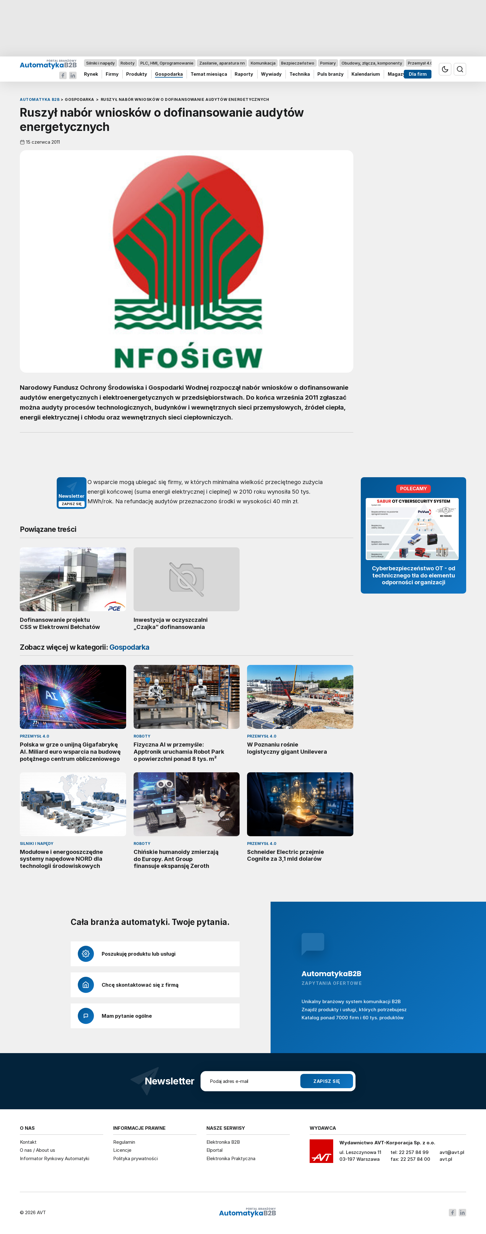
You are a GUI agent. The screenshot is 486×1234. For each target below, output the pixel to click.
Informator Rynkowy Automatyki (54, 1158)
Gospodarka (169, 74)
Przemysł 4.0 (420, 63)
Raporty (244, 74)
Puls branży (330, 74)
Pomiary (328, 63)
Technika (299, 74)
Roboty (128, 63)
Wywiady (271, 74)
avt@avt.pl (452, 1152)
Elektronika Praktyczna (230, 1158)
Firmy (112, 74)
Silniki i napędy (100, 63)
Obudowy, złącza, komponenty (372, 63)
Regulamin (124, 1142)
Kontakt (28, 1142)
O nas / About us (37, 1150)
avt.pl (446, 1159)
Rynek (91, 74)
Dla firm (418, 74)
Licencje (122, 1150)
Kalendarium (365, 74)
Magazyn (398, 74)
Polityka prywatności (135, 1158)
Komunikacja (263, 63)
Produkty (136, 74)
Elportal (214, 1150)
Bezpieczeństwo (297, 63)
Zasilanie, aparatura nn (222, 63)
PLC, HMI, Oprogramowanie (166, 63)
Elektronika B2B (223, 1142)
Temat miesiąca (209, 74)
